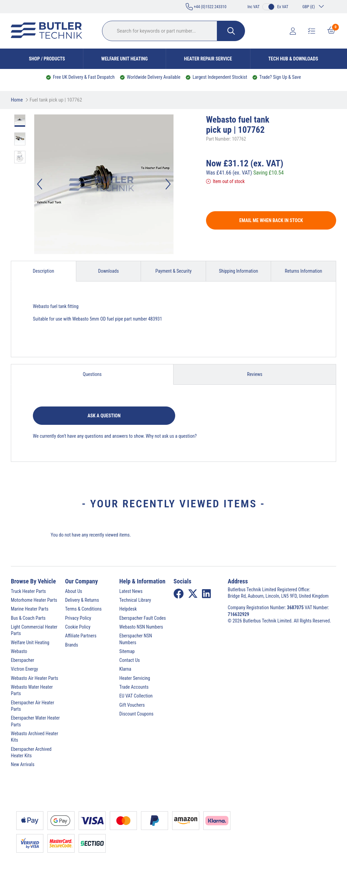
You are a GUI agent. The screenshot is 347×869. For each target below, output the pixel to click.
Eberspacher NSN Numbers (135, 639)
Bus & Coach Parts (28, 618)
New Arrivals (23, 764)
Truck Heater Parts (28, 591)
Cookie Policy (77, 627)
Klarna (125, 669)
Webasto (19, 651)
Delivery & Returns (82, 600)
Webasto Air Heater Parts (34, 678)
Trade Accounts (133, 687)
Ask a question (104, 415)
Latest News (131, 591)
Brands (71, 645)
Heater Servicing (134, 678)
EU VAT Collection (135, 696)
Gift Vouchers (132, 705)
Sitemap (127, 651)
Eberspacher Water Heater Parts (35, 721)
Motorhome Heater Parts (34, 600)
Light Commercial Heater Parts (34, 630)
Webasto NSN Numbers (141, 627)
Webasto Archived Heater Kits (34, 737)
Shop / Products (47, 58)
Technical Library (135, 600)
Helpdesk (128, 609)
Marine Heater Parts (29, 609)
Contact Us (129, 660)
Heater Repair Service (208, 58)
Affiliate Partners (81, 635)
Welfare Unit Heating (124, 58)
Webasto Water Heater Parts (32, 690)
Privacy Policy (78, 618)
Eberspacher (22, 660)
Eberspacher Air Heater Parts (32, 706)
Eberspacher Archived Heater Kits (31, 752)
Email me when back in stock (271, 220)
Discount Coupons (136, 714)
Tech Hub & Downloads (293, 58)
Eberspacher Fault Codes (142, 618)
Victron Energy (24, 669)
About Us (73, 591)
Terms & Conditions (83, 609)
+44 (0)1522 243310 (206, 6)
